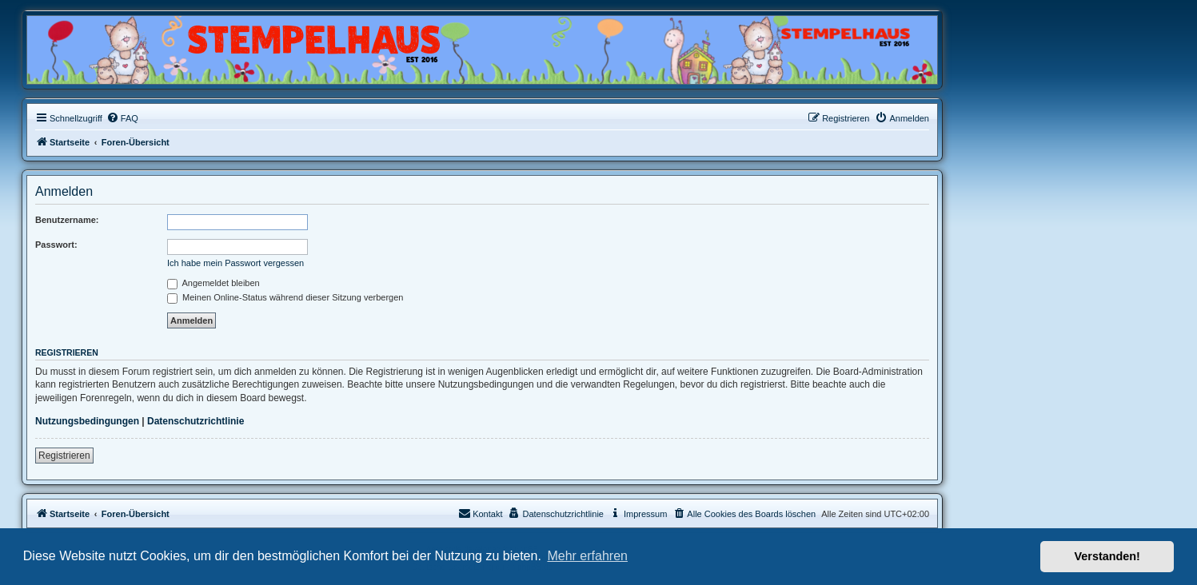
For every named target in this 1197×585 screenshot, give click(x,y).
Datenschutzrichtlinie (195, 421)
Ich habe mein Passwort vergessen (235, 263)
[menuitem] (122, 118)
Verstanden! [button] (1107, 556)
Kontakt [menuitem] (480, 513)
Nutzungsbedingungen (87, 421)
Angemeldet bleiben (213, 283)
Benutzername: (66, 220)
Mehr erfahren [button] (587, 556)
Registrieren (64, 455)
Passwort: (56, 244)
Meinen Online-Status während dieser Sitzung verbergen (285, 297)
